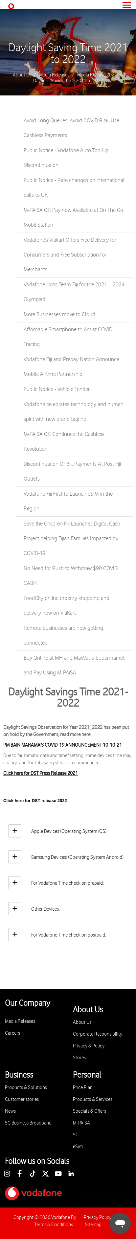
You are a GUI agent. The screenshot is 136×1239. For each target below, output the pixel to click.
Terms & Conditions (53, 1225)
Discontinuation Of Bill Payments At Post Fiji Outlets (72, 471)
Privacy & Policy (88, 1046)
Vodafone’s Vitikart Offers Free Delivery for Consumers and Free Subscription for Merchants (70, 255)
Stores (79, 1058)
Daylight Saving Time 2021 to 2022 (68, 54)
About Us (22, 75)
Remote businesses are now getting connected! (63, 635)
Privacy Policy (97, 1217)
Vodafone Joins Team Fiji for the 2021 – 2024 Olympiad (74, 292)
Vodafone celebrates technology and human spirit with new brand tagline (74, 412)
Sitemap (93, 1225)
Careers (12, 1033)
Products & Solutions (26, 1087)
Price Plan (83, 1087)
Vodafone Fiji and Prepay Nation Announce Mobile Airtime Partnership (71, 367)
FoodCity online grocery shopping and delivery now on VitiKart (66, 605)
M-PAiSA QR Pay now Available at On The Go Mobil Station (73, 217)
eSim (78, 1146)
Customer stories (22, 1099)
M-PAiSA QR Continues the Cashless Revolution (64, 441)
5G (76, 1135)
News (10, 1111)
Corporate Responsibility (97, 1034)
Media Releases (54, 75)
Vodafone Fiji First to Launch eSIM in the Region (68, 501)
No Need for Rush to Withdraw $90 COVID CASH (71, 576)
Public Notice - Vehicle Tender (57, 389)
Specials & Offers (89, 1111)
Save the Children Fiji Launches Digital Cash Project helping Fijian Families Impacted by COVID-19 (72, 538)
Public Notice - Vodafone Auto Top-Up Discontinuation (66, 158)
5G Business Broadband (28, 1123)
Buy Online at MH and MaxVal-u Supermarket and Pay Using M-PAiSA (74, 665)
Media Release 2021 (97, 75)
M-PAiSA (81, 1123)
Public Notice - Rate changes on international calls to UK (74, 187)
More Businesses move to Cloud (59, 315)
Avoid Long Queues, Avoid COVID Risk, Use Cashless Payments (71, 128)
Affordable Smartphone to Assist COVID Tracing (68, 337)
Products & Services (92, 1099)
